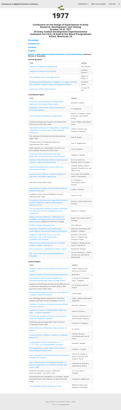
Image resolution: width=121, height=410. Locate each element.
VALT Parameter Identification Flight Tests (45, 116)
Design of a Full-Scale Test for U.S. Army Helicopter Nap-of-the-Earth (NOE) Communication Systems (44, 237)
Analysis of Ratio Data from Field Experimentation (48, 275)
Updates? (112, 4)
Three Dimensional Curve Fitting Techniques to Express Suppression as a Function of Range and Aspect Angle (48, 364)
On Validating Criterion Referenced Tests (45, 386)
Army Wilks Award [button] (98, 4)
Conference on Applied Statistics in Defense (19, 4)
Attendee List (34, 44)
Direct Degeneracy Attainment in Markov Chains (48, 249)
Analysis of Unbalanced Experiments (43, 67)
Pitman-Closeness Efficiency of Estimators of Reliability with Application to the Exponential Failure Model (47, 219)
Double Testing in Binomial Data (41, 225)
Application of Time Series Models (42, 89)
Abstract (62, 301)
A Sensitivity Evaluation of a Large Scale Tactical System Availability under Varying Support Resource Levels (48, 202)
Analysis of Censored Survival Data (42, 71)
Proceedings (33, 40)
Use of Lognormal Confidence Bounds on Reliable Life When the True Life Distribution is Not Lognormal (48, 210)
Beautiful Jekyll (64, 404)
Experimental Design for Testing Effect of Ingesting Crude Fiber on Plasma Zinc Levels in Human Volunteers (49, 130)
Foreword (32, 47)
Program (31, 51)
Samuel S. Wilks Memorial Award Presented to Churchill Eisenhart (55, 54)
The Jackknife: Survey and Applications (44, 77)
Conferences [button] (82, 4)
